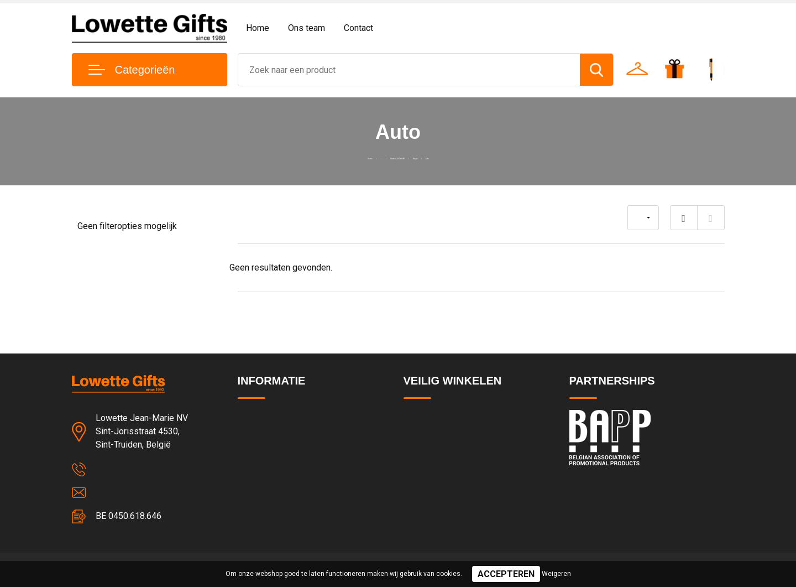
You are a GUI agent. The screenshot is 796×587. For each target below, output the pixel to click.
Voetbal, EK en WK (392, 157)
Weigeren (556, 574)
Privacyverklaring (434, 441)
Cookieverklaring (433, 465)
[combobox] (409, 70)
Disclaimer (422, 489)
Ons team (306, 28)
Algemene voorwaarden (447, 418)
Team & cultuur (265, 441)
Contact (358, 28)
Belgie (447, 157)
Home (257, 28)
